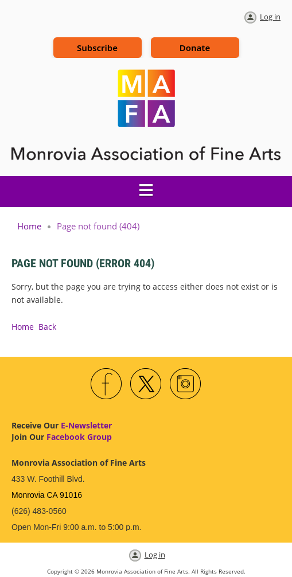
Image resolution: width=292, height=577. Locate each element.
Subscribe (97, 47)
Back (47, 326)
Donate (195, 47)
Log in (270, 16)
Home (29, 226)
